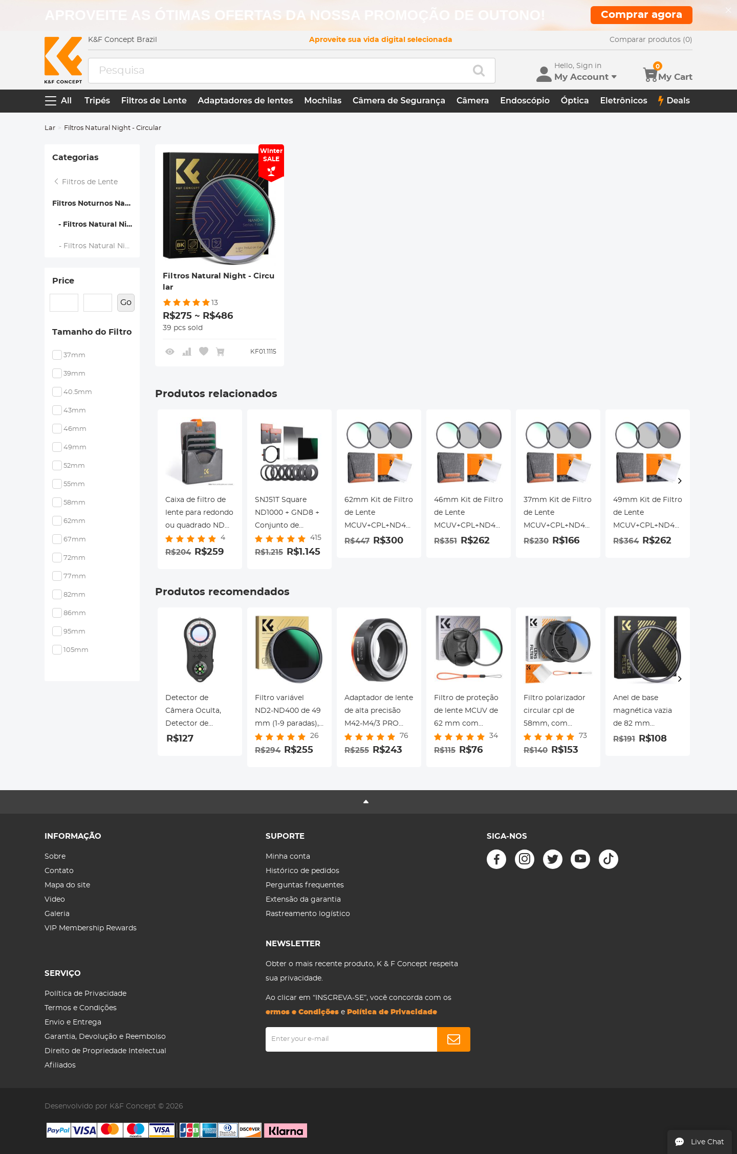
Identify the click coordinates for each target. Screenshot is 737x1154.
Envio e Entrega (73, 1022)
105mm (76, 650)
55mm (74, 484)
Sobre (55, 856)
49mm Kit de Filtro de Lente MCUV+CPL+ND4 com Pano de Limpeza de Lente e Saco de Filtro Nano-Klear (647, 514)
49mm (74, 447)
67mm (74, 539)
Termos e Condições (81, 1008)
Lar (50, 128)
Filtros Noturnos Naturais (96, 203)
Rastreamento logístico (308, 914)
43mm (74, 410)
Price (63, 281)
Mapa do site (67, 885)
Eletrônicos (623, 100)
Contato (59, 871)
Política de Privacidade (85, 993)
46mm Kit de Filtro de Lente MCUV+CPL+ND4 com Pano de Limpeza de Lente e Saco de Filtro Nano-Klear (468, 514)
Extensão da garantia (303, 899)
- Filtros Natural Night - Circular (96, 224)
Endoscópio (525, 100)
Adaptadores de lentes (245, 100)
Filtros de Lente (154, 100)
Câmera (473, 100)
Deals (674, 100)
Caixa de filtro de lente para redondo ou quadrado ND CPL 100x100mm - (199, 514)
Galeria (57, 914)
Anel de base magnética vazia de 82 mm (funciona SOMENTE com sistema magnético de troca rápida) (642, 712)
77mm (74, 576)
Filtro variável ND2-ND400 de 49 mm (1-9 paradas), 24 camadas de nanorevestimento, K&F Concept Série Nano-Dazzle (288, 712)
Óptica (575, 100)
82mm (74, 595)
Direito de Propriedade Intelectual (105, 1051)
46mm (74, 429)
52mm (74, 466)
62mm (74, 521)
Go (126, 302)
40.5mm (77, 392)
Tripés (97, 100)
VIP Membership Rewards (91, 928)
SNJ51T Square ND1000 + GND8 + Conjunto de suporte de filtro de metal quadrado (289, 514)
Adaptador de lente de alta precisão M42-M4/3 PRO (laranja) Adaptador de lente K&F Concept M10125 (379, 712)
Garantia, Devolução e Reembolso (105, 1036)
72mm (74, 558)
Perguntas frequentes (305, 885)
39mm (74, 374)
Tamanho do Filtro (92, 332)
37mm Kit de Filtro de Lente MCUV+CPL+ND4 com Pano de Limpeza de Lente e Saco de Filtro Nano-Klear (558, 514)
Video (55, 899)
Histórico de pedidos (302, 871)
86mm (74, 613)
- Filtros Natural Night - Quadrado (96, 246)
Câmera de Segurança (399, 100)
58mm (74, 502)
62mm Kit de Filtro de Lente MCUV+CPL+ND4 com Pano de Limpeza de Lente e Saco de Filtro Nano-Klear (379, 514)
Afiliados (60, 1065)
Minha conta (288, 856)
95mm (74, 631)
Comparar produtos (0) (651, 39)
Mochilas (322, 100)
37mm (74, 355)
